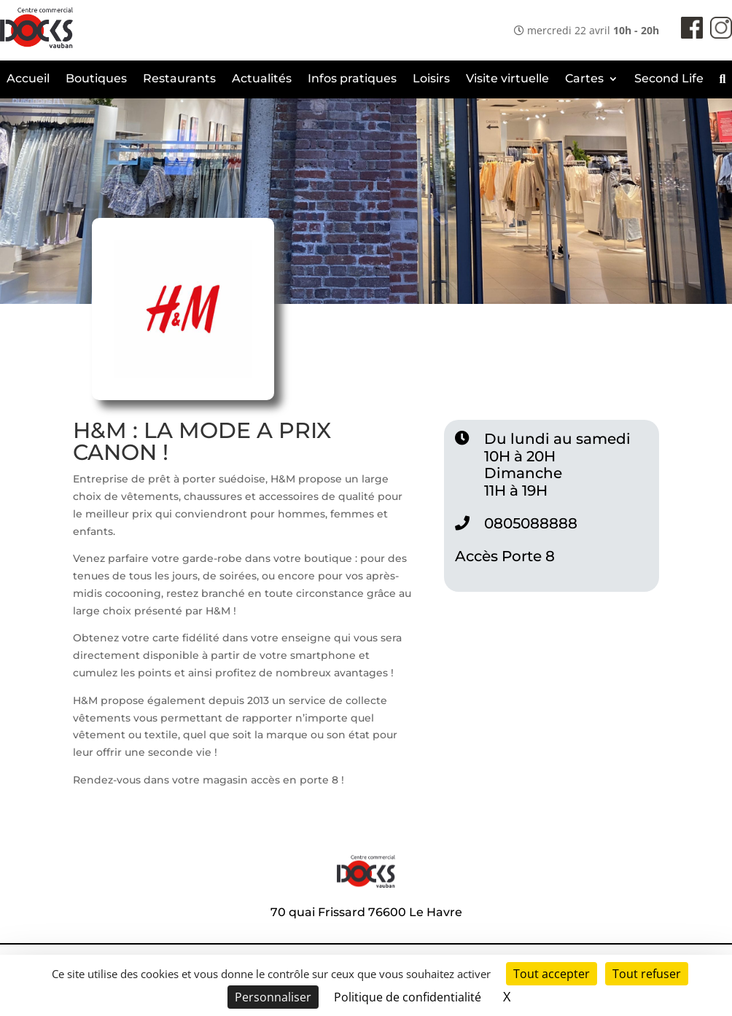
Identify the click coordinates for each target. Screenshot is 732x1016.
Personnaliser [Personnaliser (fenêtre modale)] (273, 997)
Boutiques (96, 79)
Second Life (669, 79)
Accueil (28, 79)
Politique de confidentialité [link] (407, 997)
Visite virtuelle (507, 79)
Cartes (584, 79)
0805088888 (530, 523)
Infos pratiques (352, 79)
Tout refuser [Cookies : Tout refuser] (646, 974)
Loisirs (431, 79)
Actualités (262, 79)
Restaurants (179, 79)
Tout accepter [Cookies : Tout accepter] (551, 974)
